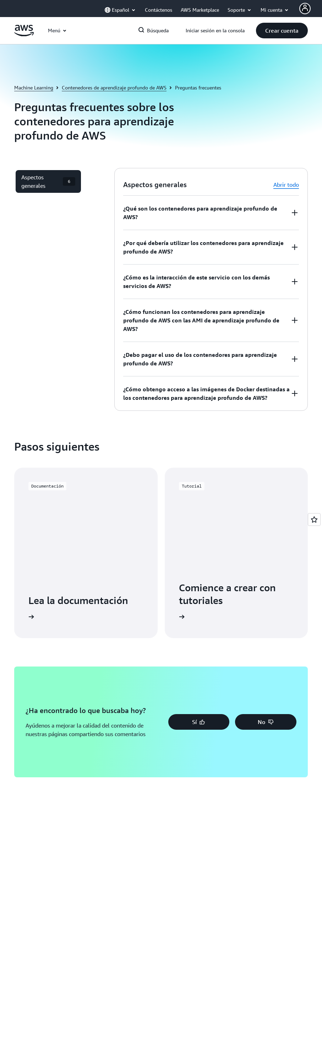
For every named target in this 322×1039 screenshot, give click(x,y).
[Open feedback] (314, 519)
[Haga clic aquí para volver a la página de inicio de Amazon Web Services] (24, 34)
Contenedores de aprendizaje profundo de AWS (114, 88)
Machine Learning (33, 88)
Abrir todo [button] (286, 184)
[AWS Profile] (305, 8)
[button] (282, 30)
